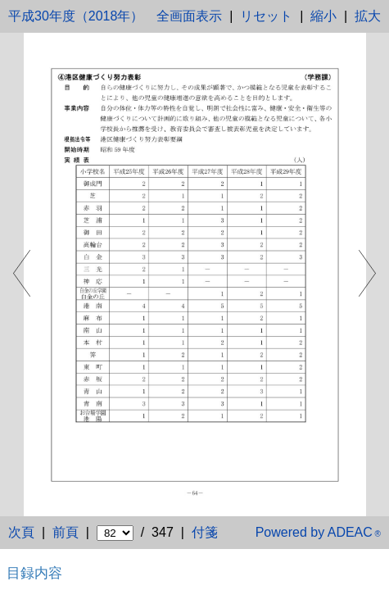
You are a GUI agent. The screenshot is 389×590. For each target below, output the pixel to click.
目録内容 (34, 573)
